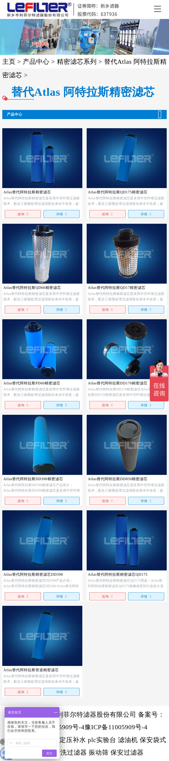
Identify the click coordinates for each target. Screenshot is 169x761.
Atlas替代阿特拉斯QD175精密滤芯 (118, 192)
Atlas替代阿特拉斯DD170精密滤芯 (118, 383)
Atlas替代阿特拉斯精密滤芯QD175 (118, 574)
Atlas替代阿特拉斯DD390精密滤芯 (33, 479)
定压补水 (72, 739)
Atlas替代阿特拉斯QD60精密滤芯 (32, 288)
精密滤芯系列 (77, 61)
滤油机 (128, 739)
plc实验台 (102, 739)
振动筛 (99, 752)
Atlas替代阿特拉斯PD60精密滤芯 (31, 383)
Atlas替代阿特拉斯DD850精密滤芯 (118, 479)
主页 (9, 61)
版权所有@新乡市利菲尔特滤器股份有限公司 (71, 714)
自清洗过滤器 (67, 752)
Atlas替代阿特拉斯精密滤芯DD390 (33, 574)
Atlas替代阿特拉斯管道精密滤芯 (31, 670)
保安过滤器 (127, 752)
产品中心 (36, 61)
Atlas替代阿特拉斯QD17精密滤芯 (116, 288)
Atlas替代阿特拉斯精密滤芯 (27, 192)
